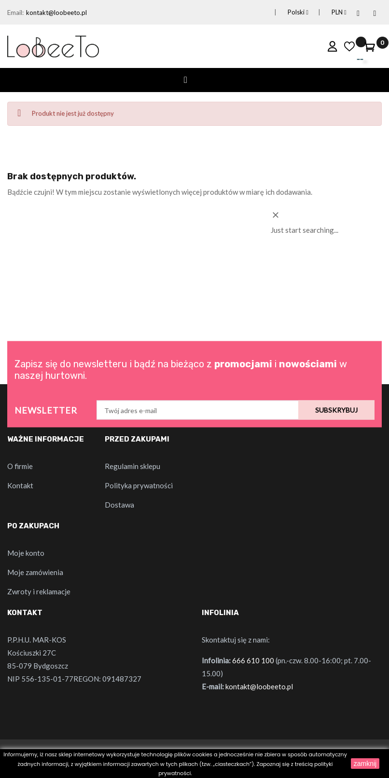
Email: (15, 12)
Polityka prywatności (139, 485)
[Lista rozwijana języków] (286, 12)
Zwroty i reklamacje (38, 591)
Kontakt (20, 485)
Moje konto (25, 553)
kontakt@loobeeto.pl (56, 12)
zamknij (365, 763)
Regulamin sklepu (132, 466)
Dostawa (119, 504)
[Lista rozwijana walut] (326, 12)
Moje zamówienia (35, 572)
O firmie (20, 466)
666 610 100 (253, 660)
